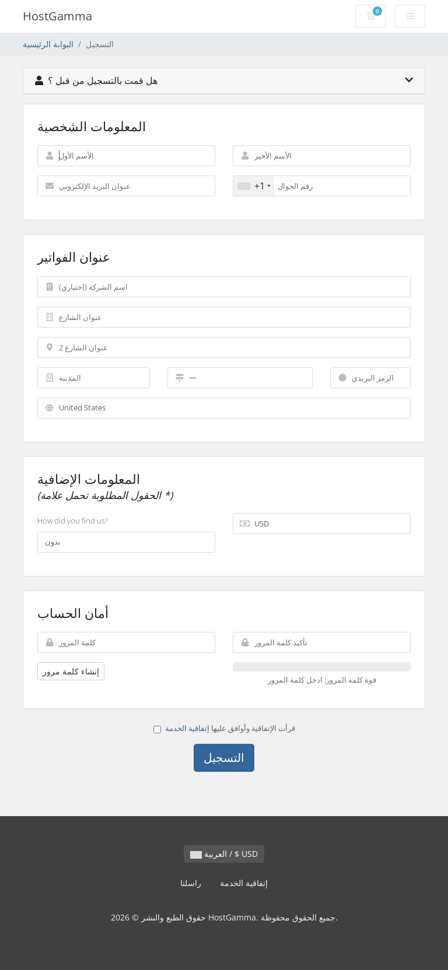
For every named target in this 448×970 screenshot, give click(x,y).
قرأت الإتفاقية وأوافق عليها (224, 728)
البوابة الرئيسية (48, 44)
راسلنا (190, 882)
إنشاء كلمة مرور (71, 671)
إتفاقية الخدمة (187, 728)
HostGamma (57, 16)
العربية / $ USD (224, 853)
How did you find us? (72, 520)
